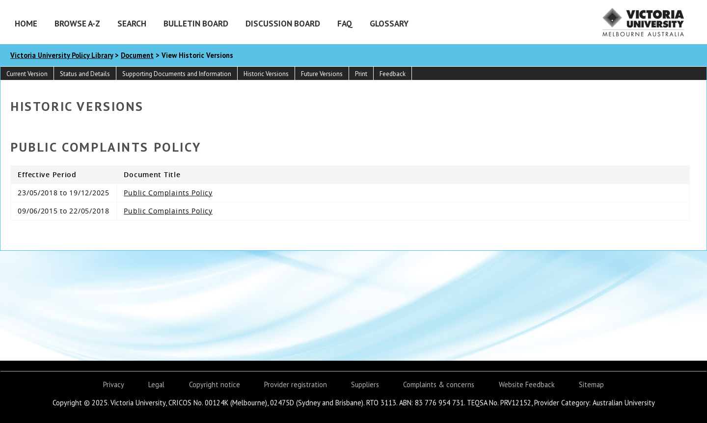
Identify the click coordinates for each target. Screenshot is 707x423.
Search (131, 23)
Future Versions (322, 74)
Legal (156, 384)
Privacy (113, 384)
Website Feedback (527, 384)
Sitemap (591, 384)
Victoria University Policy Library (61, 55)
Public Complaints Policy (168, 192)
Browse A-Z (77, 23)
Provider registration (295, 384)
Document (137, 55)
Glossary (389, 23)
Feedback (393, 74)
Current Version (27, 74)
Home (26, 23)
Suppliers (365, 384)
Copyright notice (214, 384)
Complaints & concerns (438, 384)
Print (361, 74)
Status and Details (85, 74)
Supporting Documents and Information (176, 74)
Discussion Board (282, 23)
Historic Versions (266, 74)
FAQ (345, 23)
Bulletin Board (195, 23)
